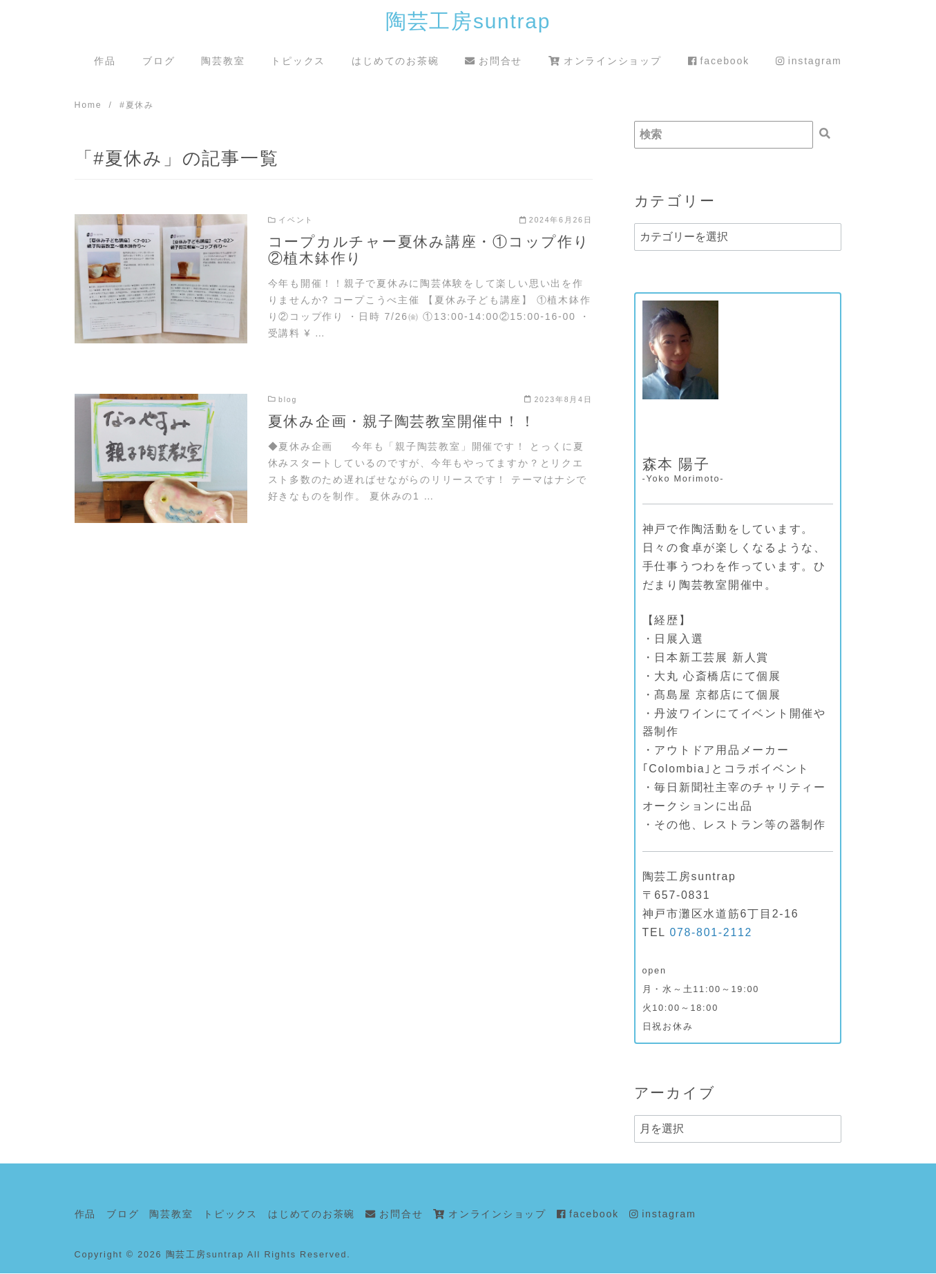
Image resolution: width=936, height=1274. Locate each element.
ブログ (158, 60)
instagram (809, 60)
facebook (718, 60)
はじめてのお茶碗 (395, 60)
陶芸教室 (223, 60)
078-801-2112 (710, 933)
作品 (105, 60)
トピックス (298, 60)
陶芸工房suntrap (468, 21)
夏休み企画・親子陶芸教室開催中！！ (402, 422)
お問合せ (493, 60)
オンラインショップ (604, 60)
